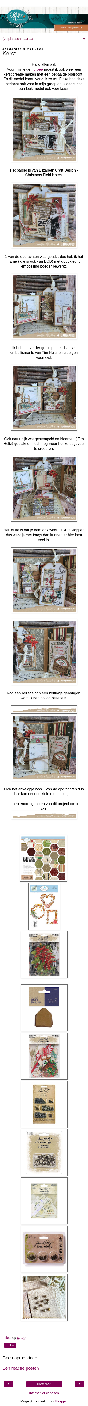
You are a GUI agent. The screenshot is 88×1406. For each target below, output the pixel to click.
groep (38, 69)
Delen (10, 1345)
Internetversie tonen (44, 1393)
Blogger (61, 1401)
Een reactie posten (20, 1368)
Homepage (44, 1384)
